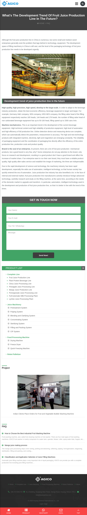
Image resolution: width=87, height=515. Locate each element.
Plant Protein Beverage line (20, 281)
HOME (41, 23)
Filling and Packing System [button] (21, 328)
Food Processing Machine (17, 337)
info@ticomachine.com (43, 495)
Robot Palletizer (13, 354)
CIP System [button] (15, 331)
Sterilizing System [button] (17, 324)
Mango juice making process (14, 445)
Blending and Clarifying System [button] (22, 316)
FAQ (48, 23)
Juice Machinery (13, 305)
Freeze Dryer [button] (15, 344)
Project (6, 368)
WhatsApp (43, 511)
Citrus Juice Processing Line (20, 284)
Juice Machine (33, 484)
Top (78, 511)
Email (61, 511)
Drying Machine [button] (16, 341)
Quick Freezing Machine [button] (20, 348)
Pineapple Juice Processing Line (22, 287)
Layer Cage (43, 504)
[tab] (43, 307)
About (77, 484)
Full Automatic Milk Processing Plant (23, 296)
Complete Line (13, 274)
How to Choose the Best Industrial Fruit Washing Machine (26, 433)
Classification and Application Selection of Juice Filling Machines (28, 457)
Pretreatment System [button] (18, 308)
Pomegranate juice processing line (23, 293)
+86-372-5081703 (17, 492)
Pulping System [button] (16, 312)
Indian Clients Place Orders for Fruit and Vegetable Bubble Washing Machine (43, 414)
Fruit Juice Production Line (19, 278)
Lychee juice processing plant (21, 299)
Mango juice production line (20, 290)
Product (26, 511)
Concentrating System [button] (19, 320)
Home (10, 484)
